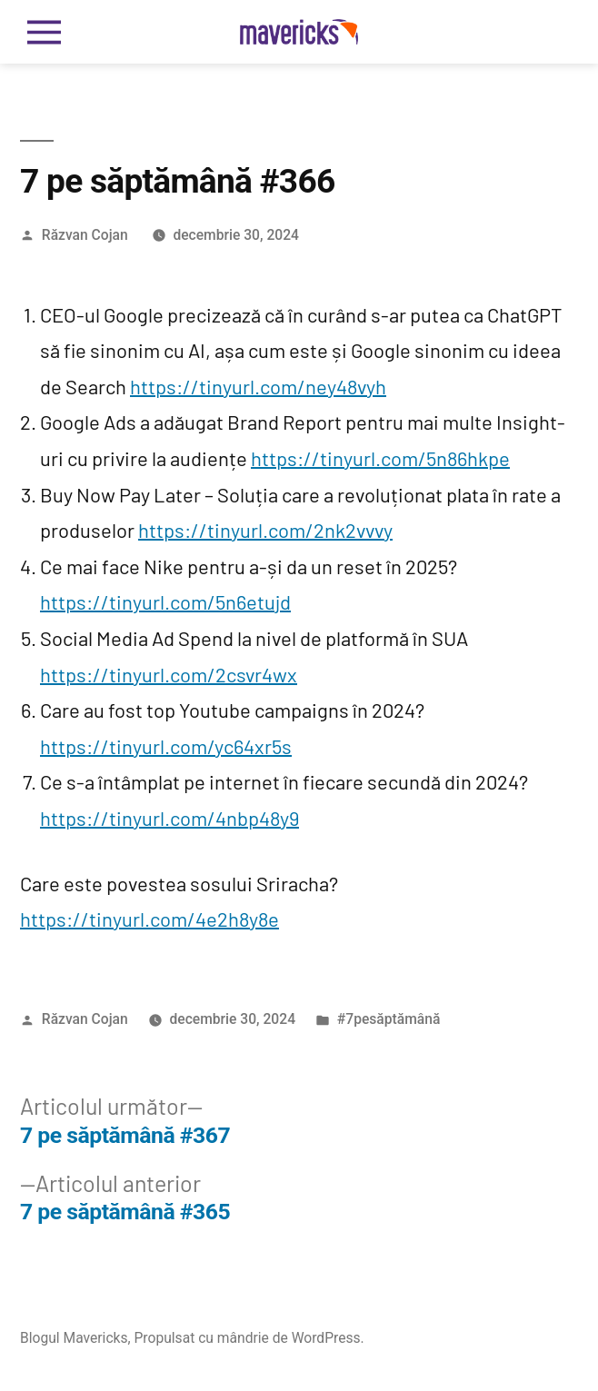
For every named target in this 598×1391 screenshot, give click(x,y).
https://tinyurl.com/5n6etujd (165, 601)
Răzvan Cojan (85, 234)
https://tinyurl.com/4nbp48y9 (169, 818)
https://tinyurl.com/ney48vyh (258, 386)
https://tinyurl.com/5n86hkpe (380, 458)
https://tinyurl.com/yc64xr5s (166, 746)
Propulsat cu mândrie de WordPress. (249, 1337)
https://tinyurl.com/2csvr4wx (168, 674)
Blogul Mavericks (74, 1337)
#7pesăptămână (388, 1019)
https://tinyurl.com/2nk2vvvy (265, 529)
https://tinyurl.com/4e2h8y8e (149, 918)
